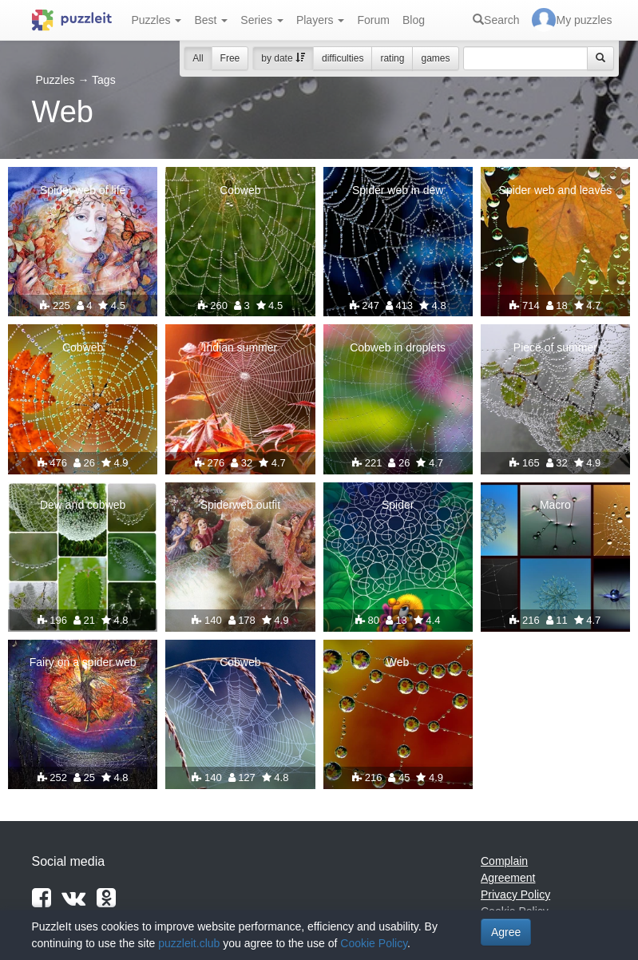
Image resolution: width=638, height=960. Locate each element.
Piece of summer (555, 347)
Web (398, 662)
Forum (373, 20)
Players (320, 20)
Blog (413, 20)
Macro (555, 504)
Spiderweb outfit (240, 504)
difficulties (342, 58)
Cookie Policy (373, 943)
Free (230, 58)
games (435, 58)
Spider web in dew (397, 190)
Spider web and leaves (555, 190)
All (197, 58)
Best (211, 20)
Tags (104, 79)
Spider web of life (82, 190)
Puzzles (157, 20)
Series (261, 20)
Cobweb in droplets (398, 347)
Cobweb (240, 190)
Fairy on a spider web (83, 662)
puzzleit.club (189, 943)
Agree (506, 932)
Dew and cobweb (82, 504)
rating (392, 58)
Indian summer (241, 347)
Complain (504, 861)
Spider (398, 504)
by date (283, 58)
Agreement (508, 877)
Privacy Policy (515, 894)
